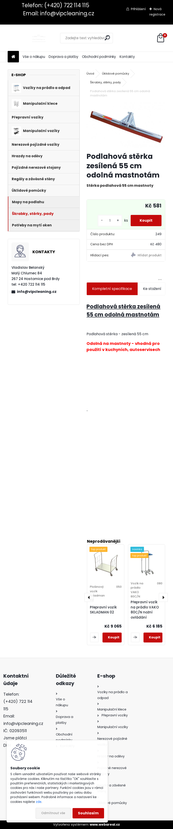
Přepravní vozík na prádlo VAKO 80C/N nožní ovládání (145, 610)
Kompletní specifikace (112, 288)
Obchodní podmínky (99, 56)
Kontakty (127, 56)
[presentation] (88, 597)
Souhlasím (88, 813)
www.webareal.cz (105, 824)
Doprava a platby (63, 56)
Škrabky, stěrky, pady (105, 82)
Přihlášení (138, 9)
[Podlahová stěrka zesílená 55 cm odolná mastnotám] (125, 125)
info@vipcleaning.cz (37, 291)
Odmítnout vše (53, 813)
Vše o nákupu (34, 56)
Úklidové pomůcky (115, 73)
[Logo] (39, 38)
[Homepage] (13, 57)
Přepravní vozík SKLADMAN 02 (103, 610)
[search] (107, 37)
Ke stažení (152, 288)
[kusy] (109, 221)
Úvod (90, 73)
